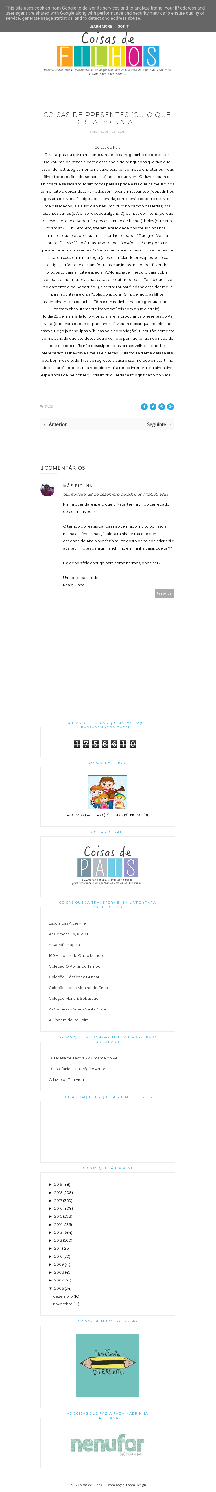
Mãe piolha (78, 485)
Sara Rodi (99, 131)
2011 (57, 1248)
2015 (58, 1216)
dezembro (63, 1296)
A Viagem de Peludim (69, 1020)
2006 (59, 1288)
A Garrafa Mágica (64, 944)
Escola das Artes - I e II (68, 923)
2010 (58, 1256)
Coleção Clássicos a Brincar (74, 977)
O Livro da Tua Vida (66, 1079)
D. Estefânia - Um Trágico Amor (77, 1068)
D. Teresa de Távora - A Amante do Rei (84, 1058)
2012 (58, 1240)
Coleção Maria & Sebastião (74, 998)
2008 (59, 1272)
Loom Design (136, 1485)
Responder (165, 593)
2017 (58, 1200)
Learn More (101, 26)
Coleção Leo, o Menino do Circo (78, 987)
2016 (58, 1208)
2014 (58, 1224)
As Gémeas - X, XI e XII (69, 934)
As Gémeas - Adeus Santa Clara (77, 1009)
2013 (58, 1232)
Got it (123, 26)
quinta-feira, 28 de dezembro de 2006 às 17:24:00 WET (116, 494)
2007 (59, 1280)
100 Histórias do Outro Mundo (76, 955)
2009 (59, 1264)
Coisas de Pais (107, 147)
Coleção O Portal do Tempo (75, 966)
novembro (63, 1304)
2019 (58, 1184)
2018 (58, 1192)
